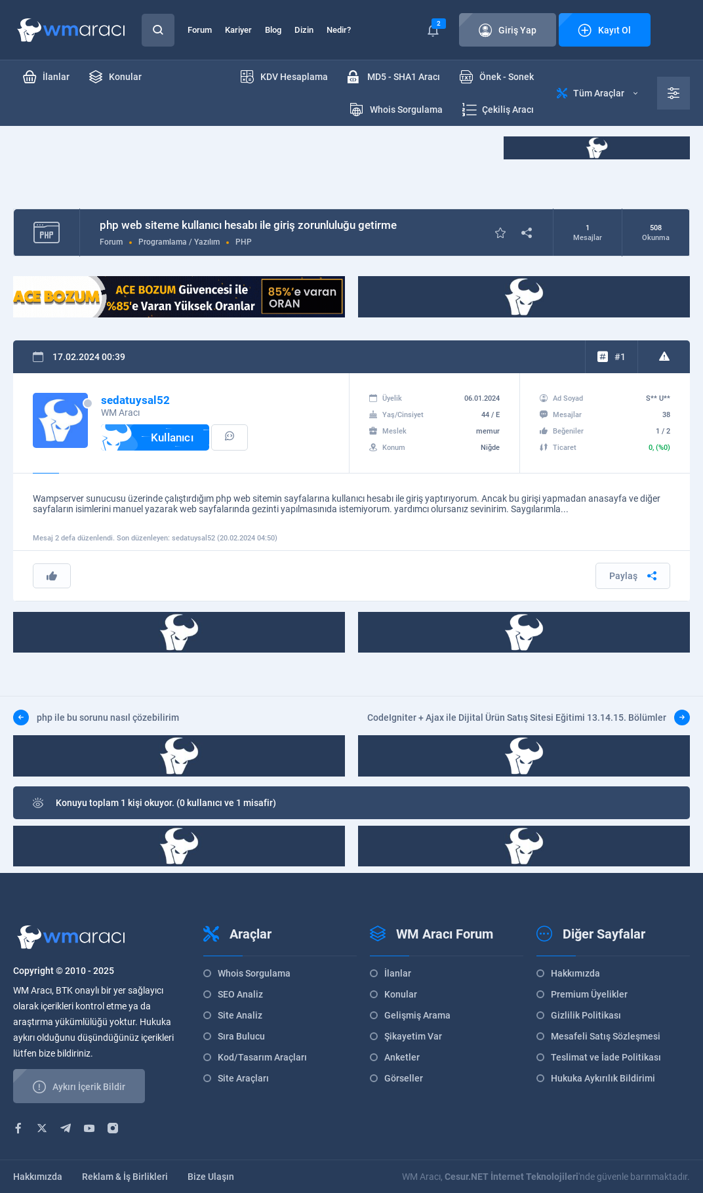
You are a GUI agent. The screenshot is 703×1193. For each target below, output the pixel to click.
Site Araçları (243, 1078)
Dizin (303, 30)
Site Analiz (240, 1015)
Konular (400, 994)
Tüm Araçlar (597, 93)
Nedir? (339, 30)
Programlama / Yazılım (179, 242)
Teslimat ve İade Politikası (606, 1057)
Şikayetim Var (413, 1036)
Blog (273, 30)
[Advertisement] (252, 165)
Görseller (403, 1078)
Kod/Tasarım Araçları (262, 1057)
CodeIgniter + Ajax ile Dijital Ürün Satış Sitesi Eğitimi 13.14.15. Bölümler (528, 717)
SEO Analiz (240, 994)
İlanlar (397, 973)
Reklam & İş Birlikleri (125, 1176)
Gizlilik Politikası (586, 1015)
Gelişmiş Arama (417, 1015)
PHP (243, 242)
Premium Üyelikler (589, 994)
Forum (200, 30)
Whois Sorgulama (254, 973)
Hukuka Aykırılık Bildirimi (603, 1078)
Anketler (402, 1057)
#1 (619, 357)
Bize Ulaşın (211, 1176)
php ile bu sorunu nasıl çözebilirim (96, 717)
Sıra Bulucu (241, 1036)
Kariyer (238, 30)
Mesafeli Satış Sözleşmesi (605, 1036)
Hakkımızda (575, 973)
